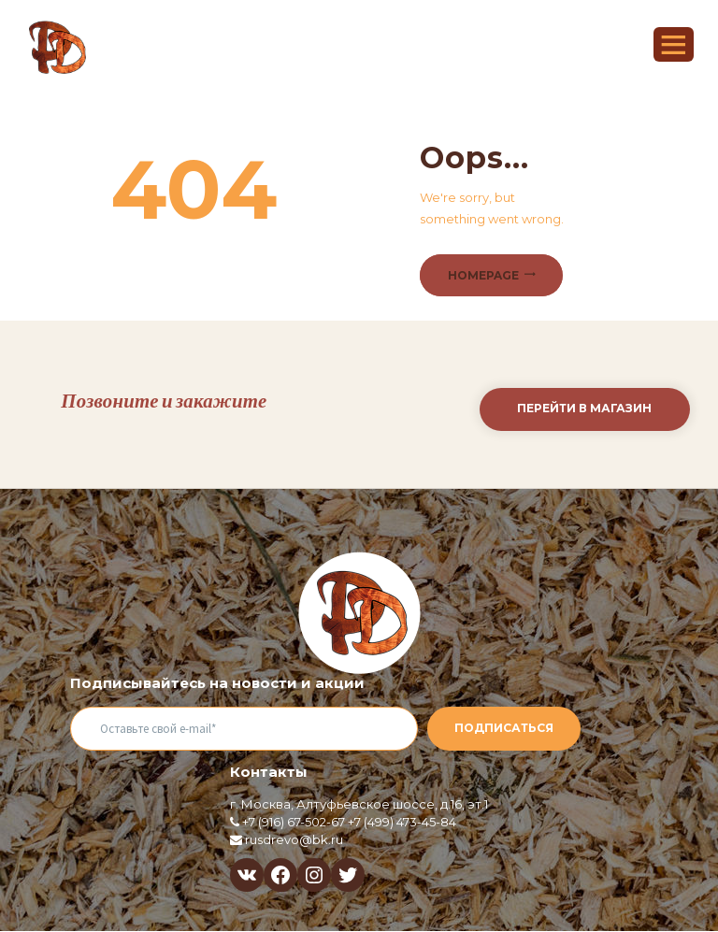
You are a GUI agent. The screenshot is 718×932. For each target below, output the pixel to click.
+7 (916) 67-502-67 (293, 821)
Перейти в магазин (584, 408)
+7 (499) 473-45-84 (402, 821)
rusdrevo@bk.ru (294, 839)
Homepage (483, 275)
